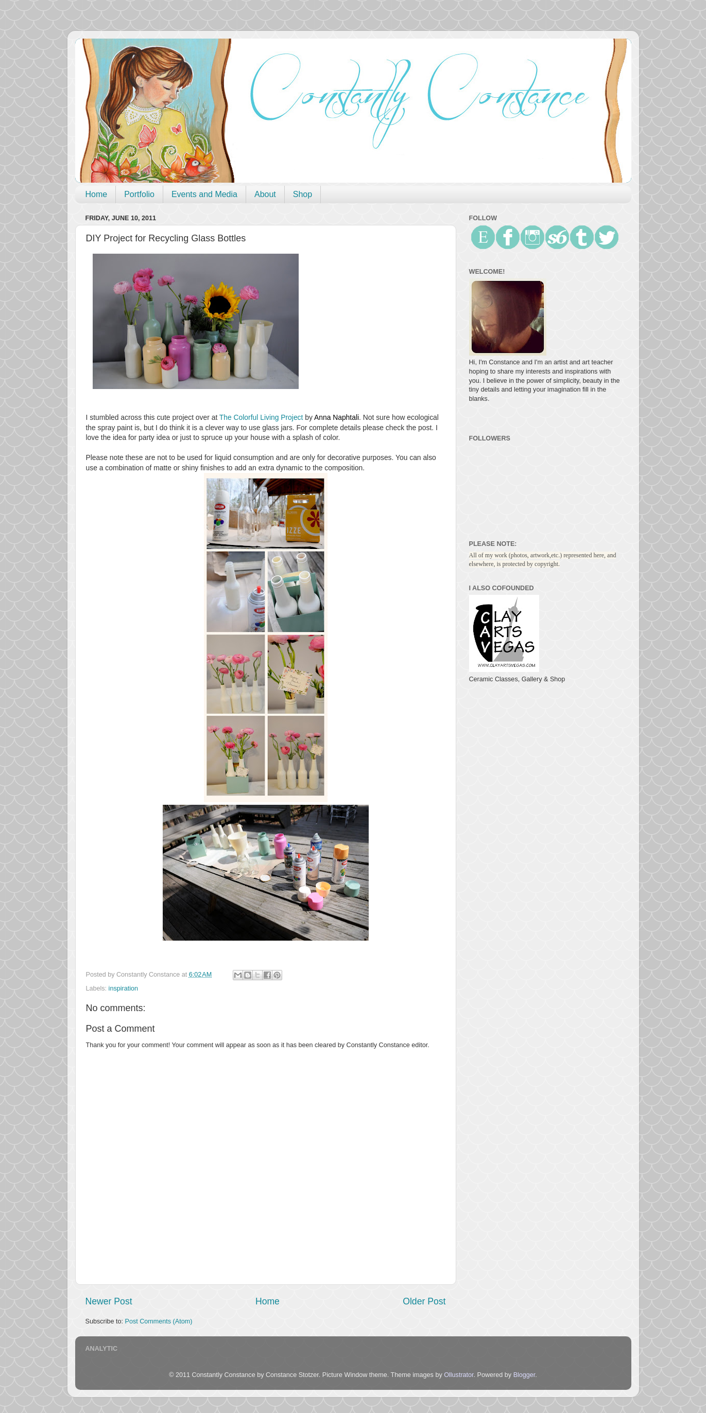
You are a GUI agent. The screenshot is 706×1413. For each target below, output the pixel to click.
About (265, 194)
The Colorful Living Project (261, 417)
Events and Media (204, 194)
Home (96, 194)
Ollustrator (458, 1375)
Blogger (524, 1375)
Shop (302, 194)
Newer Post (108, 1301)
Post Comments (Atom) (159, 1321)
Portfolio (139, 194)
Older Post (424, 1301)
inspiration (123, 988)
